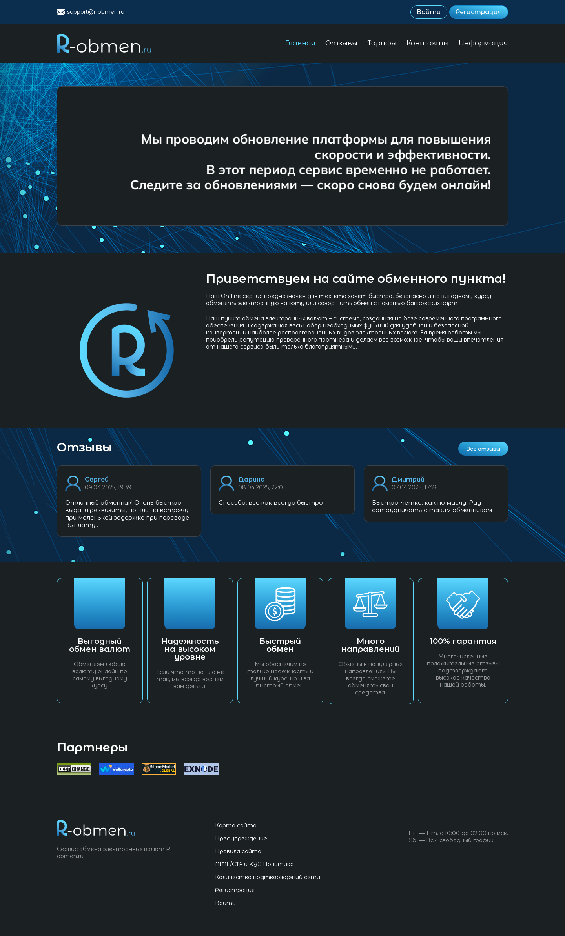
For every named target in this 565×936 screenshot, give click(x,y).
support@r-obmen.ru (95, 11)
